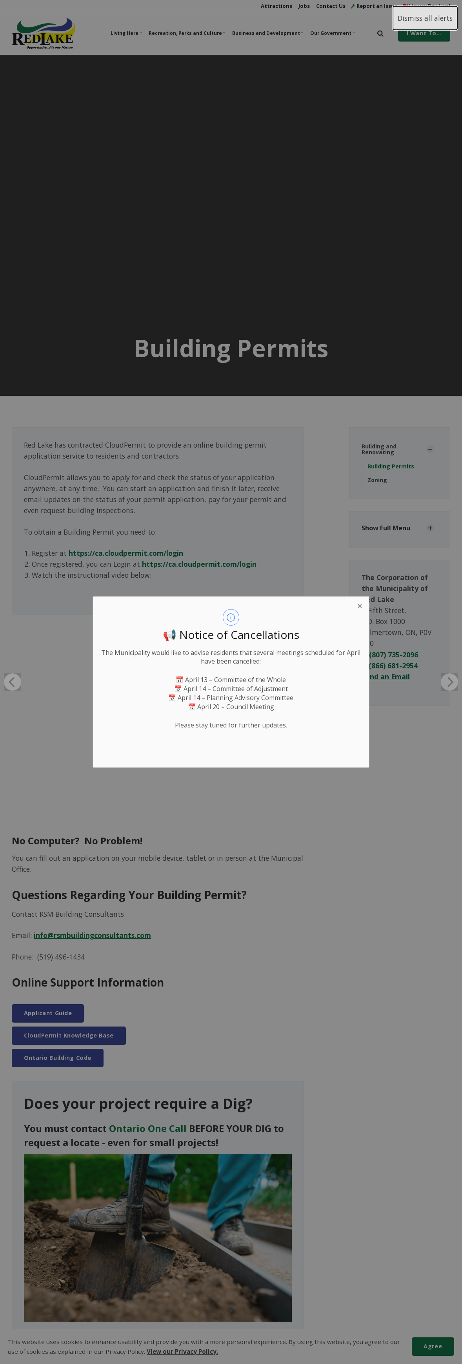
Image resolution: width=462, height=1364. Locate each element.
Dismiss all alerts (425, 18)
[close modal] (359, 606)
